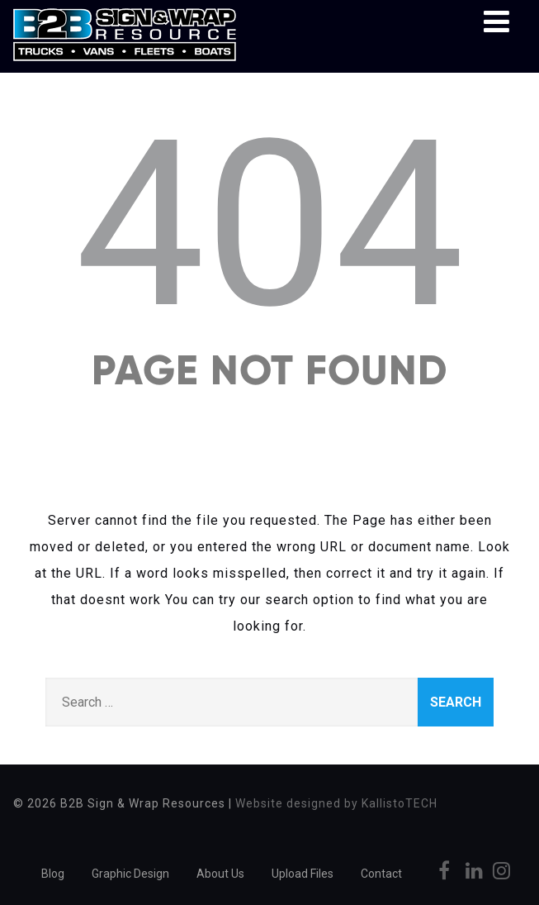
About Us (220, 873)
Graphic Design (130, 873)
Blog (52, 873)
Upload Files (302, 873)
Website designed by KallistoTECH (336, 803)
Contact (381, 873)
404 (269, 224)
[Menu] (496, 22)
